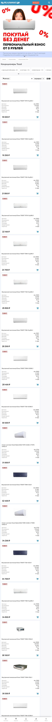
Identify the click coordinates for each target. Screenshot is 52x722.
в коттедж (24, 70)
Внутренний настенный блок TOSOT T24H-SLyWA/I (13, 504)
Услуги (10, 695)
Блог (9, 698)
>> (35, 569)
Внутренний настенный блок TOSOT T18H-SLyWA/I (38, 343)
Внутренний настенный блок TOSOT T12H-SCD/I (13, 343)
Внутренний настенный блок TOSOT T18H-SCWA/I (13, 423)
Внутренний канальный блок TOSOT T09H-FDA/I (38, 383)
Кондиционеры (7, 690)
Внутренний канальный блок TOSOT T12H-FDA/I (38, 423)
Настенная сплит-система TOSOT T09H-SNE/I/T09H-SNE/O (12, 545)
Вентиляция (19, 690)
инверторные (37, 70)
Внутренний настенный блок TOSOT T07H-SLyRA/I (13, 101)
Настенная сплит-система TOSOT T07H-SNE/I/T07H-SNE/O (37, 463)
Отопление (30, 690)
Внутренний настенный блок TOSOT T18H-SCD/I (38, 545)
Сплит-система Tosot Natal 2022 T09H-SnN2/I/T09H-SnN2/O (37, 302)
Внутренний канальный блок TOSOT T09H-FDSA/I (13, 383)
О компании (19, 695)
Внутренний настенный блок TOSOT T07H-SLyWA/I (38, 141)
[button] (24, 56)
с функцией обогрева (10, 70)
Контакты (16, 698)
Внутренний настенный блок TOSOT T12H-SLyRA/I (13, 141)
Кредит (3, 698)
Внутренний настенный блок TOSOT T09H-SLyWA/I (13, 182)
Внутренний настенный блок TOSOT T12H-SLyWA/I (38, 182)
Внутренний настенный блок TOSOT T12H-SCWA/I (13, 262)
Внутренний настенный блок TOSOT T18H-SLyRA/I (13, 222)
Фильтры (6, 78)
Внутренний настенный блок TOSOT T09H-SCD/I (13, 302)
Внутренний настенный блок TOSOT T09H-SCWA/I (38, 222)
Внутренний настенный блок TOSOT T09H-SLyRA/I (38, 101)
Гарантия (44, 695)
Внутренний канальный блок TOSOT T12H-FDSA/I (13, 463)
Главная (3, 695)
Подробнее (27, 707)
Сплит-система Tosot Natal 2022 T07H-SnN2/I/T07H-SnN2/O (37, 262)
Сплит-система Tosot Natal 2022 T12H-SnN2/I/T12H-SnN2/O (37, 504)
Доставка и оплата (32, 695)
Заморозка (40, 690)
